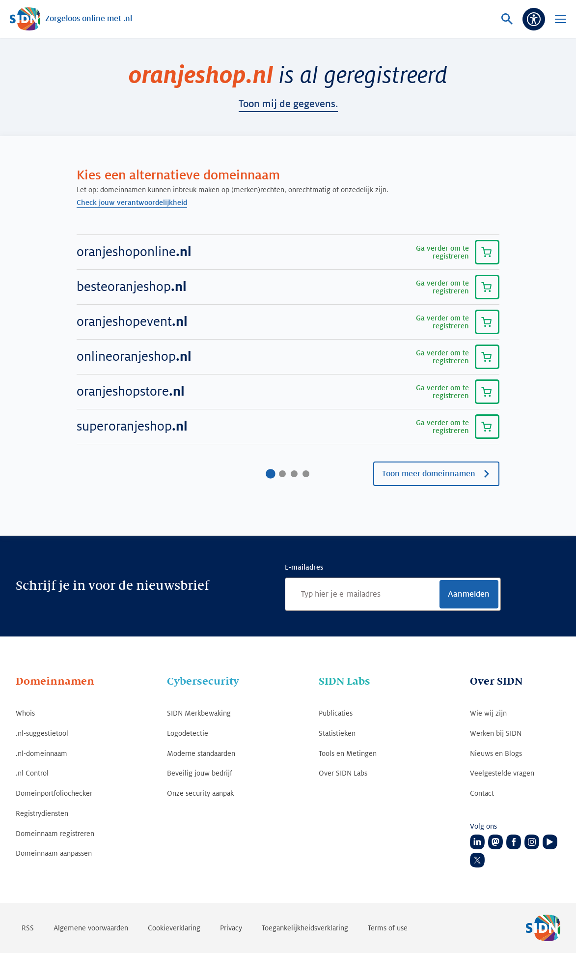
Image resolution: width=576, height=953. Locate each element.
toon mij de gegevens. (288, 104)
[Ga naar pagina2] (282, 473)
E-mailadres (304, 567)
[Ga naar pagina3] (294, 473)
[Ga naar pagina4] (305, 473)
